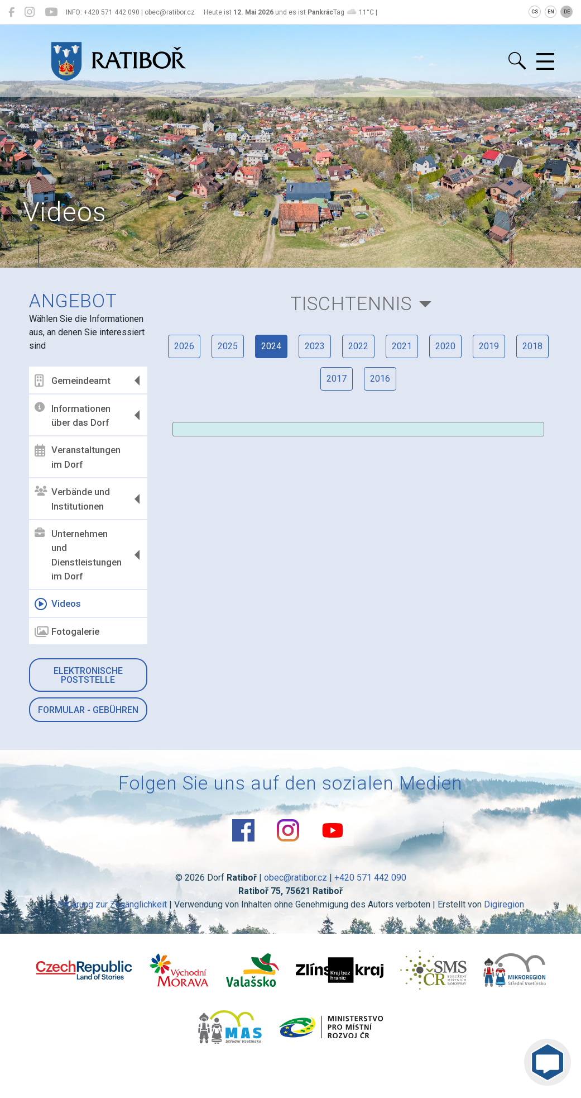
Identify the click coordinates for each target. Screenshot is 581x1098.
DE (567, 12)
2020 (445, 346)
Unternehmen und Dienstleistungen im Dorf (78, 555)
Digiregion (504, 904)
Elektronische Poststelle (88, 675)
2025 (228, 346)
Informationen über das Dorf (73, 415)
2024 (271, 346)
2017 (336, 378)
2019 (489, 346)
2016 (380, 378)
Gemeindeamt (73, 380)
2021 (402, 346)
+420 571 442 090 (370, 877)
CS (534, 12)
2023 (315, 346)
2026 (184, 346)
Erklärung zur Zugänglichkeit (112, 904)
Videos (58, 604)
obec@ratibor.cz (295, 877)
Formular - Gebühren (88, 710)
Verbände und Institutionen (72, 499)
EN (551, 12)
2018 (532, 346)
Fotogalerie (67, 632)
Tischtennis (351, 304)
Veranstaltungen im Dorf (78, 457)
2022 (358, 346)
